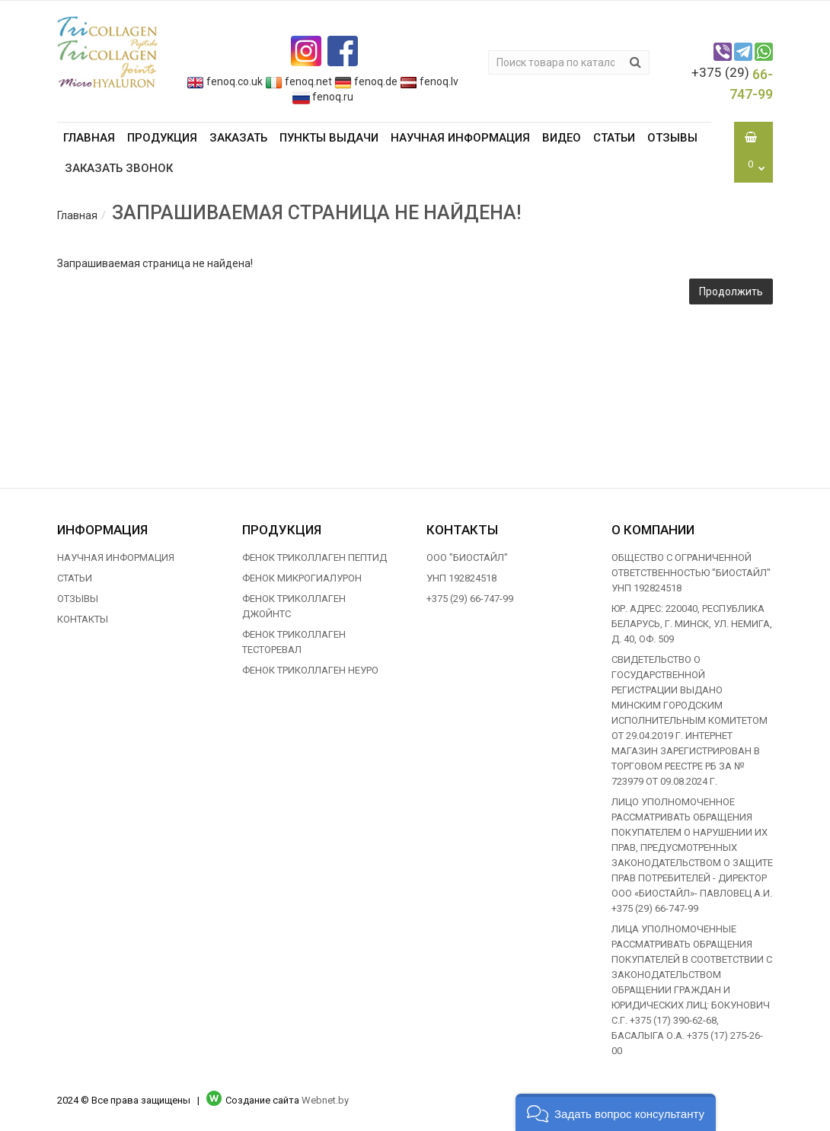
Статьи (614, 138)
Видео (561, 138)
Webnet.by (325, 1100)
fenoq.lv (429, 81)
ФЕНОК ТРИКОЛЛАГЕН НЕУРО (310, 670)
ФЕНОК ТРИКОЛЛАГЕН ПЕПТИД (314, 557)
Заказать (238, 138)
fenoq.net (298, 81)
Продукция (162, 138)
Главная (89, 138)
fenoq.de (365, 81)
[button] (616, 1112)
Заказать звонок (119, 168)
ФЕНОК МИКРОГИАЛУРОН (302, 578)
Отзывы (672, 138)
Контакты (82, 619)
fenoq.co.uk (225, 81)
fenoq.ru (322, 97)
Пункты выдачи (328, 138)
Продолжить (731, 291)
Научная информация (460, 138)
